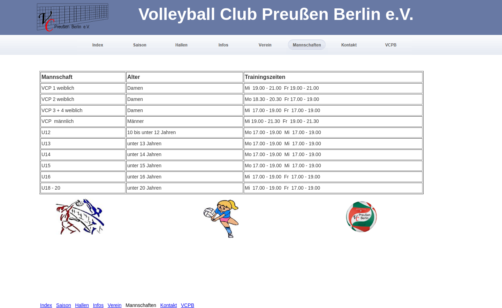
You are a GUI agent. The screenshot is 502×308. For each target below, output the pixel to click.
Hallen (82, 305)
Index (46, 305)
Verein (115, 305)
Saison (63, 305)
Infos (98, 305)
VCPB (187, 305)
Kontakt (168, 305)
